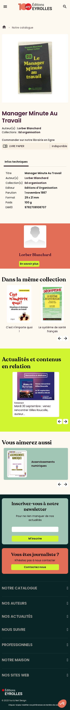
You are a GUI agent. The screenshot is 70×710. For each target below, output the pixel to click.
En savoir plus (29, 264)
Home (4, 27)
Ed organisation (29, 132)
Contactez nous (35, 567)
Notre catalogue (22, 27)
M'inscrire (35, 538)
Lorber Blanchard (29, 128)
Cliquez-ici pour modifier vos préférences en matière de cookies (35, 705)
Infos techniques (16, 162)
